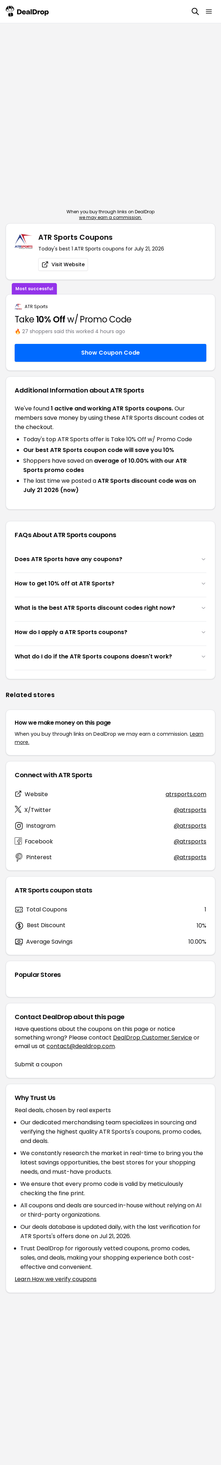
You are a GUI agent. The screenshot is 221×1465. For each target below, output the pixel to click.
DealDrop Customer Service (152, 1037)
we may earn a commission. (110, 217)
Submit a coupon (38, 1064)
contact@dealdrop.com (80, 1046)
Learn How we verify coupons (56, 1279)
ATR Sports (36, 307)
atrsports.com (186, 794)
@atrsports (190, 810)
